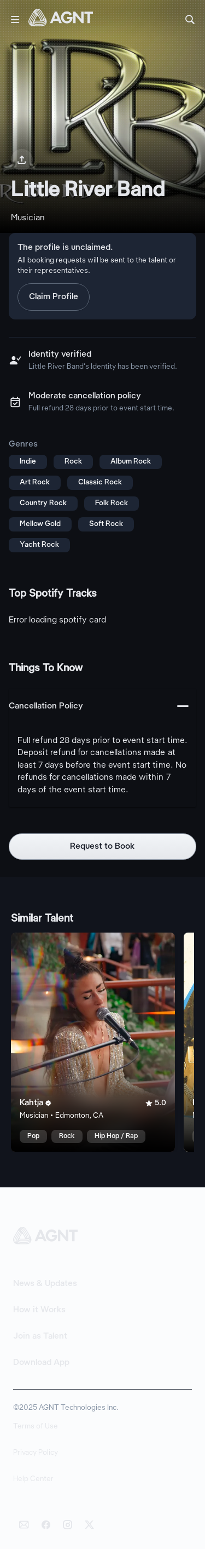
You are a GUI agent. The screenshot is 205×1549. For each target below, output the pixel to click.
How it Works (39, 1310)
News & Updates (45, 1283)
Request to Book (102, 846)
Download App (41, 1362)
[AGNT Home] (60, 20)
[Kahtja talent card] (93, 1042)
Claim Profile (53, 297)
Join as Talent (40, 1336)
